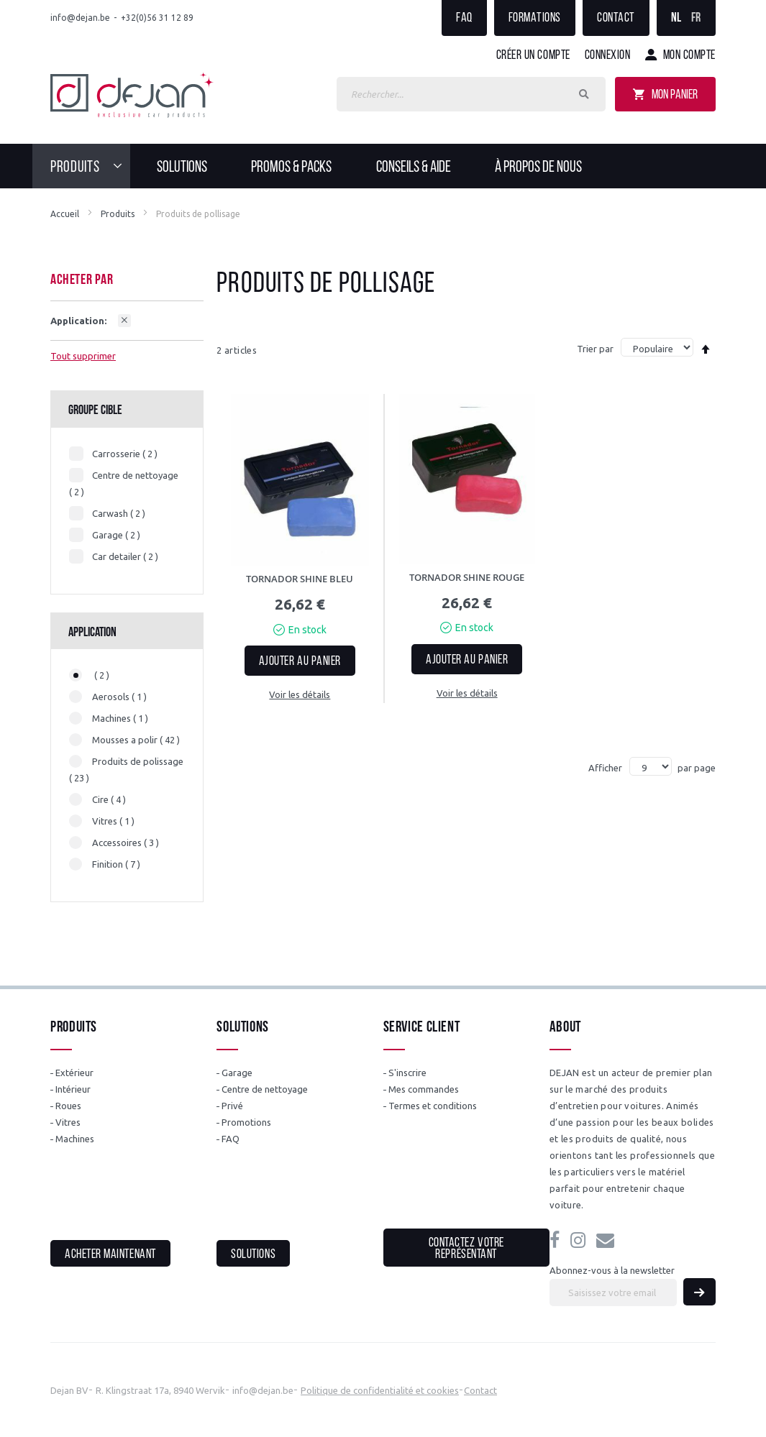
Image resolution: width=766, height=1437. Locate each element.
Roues (68, 1106)
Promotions (246, 1122)
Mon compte (689, 56)
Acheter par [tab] (82, 280)
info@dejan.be (80, 17)
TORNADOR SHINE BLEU (299, 578)
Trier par (595, 349)
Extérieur (74, 1073)
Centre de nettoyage (265, 1089)
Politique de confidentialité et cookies (380, 1390)
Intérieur (73, 1089)
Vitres (68, 1122)
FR (696, 18)
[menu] (383, 166)
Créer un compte (533, 56)
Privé (232, 1106)
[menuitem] (90, 166)
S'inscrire (407, 1073)
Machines (74, 1139)
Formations (535, 18)
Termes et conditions (432, 1106)
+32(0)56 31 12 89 (157, 17)
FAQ (464, 18)
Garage (237, 1073)
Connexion (608, 56)
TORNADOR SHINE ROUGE (466, 577)
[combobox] (471, 94)
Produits (117, 214)
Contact (616, 18)
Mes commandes (423, 1089)
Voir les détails (299, 694)
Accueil (64, 214)
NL (676, 18)
